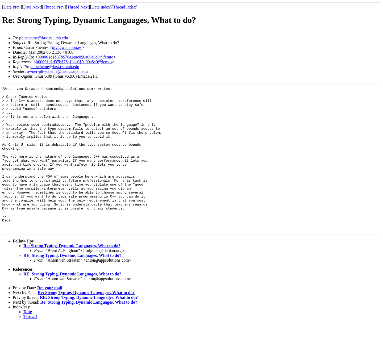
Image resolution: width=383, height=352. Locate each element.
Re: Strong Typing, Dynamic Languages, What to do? (71, 274)
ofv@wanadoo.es (67, 47)
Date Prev (11, 7)
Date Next (32, 7)
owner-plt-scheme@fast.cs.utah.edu (57, 71)
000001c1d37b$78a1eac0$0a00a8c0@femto (75, 57)
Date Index (100, 7)
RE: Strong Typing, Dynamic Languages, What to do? (72, 284)
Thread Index (124, 7)
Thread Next (78, 7)
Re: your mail (49, 316)
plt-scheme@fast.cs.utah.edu (43, 38)
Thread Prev (53, 7)
